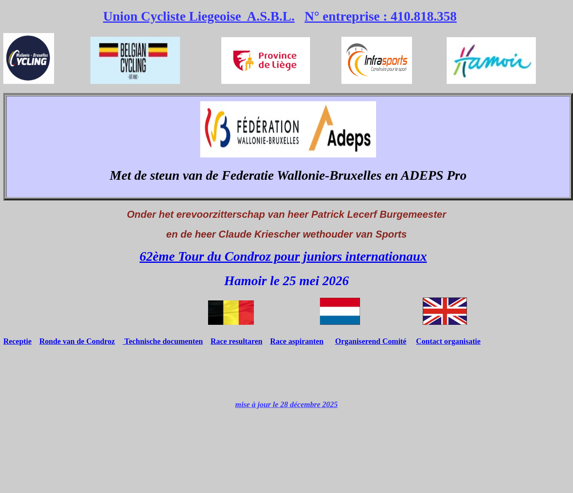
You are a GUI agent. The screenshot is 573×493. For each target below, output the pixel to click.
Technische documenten (163, 341)
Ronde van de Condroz (77, 341)
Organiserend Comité (371, 341)
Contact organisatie (448, 341)
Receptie (17, 341)
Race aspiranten (296, 341)
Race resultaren (237, 341)
